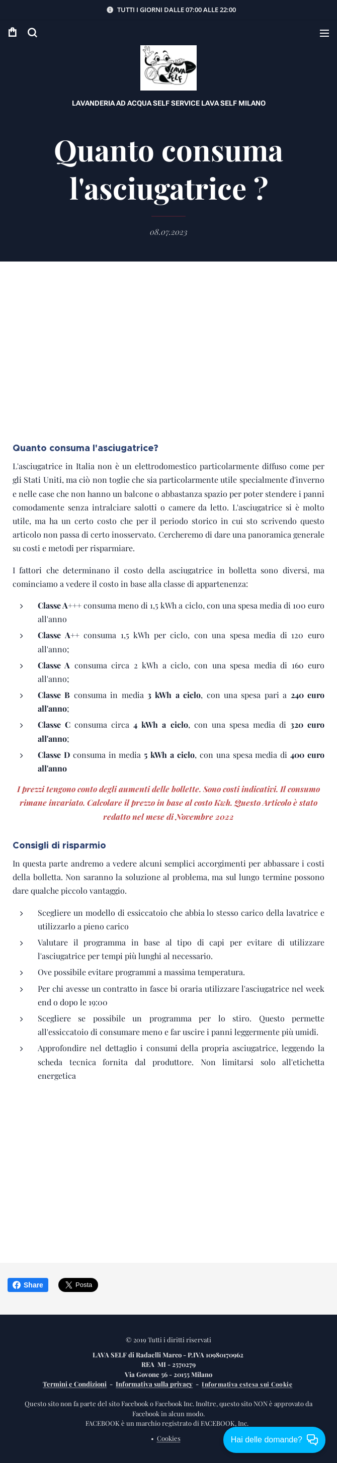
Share (28, 1285)
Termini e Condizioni (75, 1384)
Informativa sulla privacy (154, 1384)
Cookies (169, 1438)
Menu (324, 33)
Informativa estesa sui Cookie (247, 1384)
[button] (32, 32)
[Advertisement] (168, 359)
